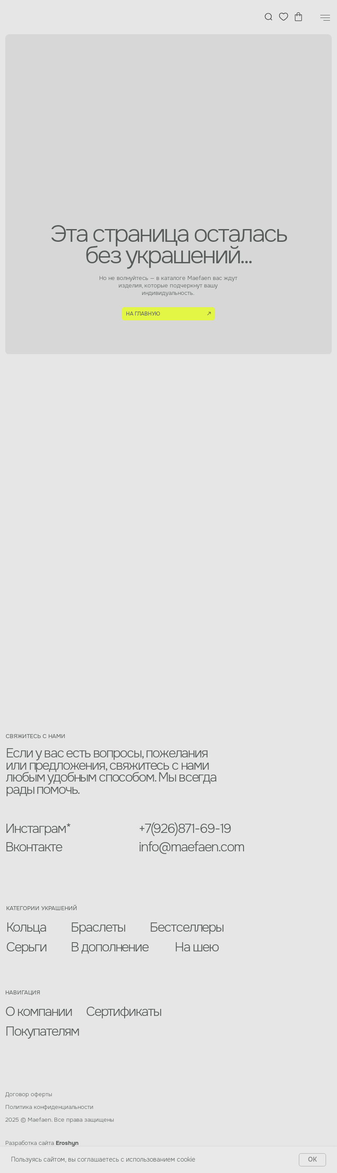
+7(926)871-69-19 (185, 828)
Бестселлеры (187, 927)
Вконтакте (33, 847)
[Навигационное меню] (325, 18)
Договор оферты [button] (28, 1094)
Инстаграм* (37, 828)
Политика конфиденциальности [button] (49, 1107)
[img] (40, 17)
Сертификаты (123, 1011)
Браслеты (98, 927)
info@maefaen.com (191, 847)
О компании (38, 1011)
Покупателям (42, 1031)
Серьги (26, 947)
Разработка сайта (42, 1143)
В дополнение (110, 947)
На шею (197, 947)
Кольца (26, 927)
